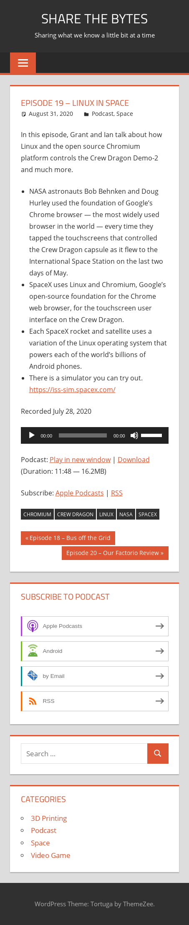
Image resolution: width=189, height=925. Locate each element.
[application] (95, 435)
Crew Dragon (75, 514)
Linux (106, 514)
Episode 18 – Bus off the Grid (70, 538)
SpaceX (148, 514)
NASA (126, 514)
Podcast (102, 114)
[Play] (32, 435)
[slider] (83, 435)
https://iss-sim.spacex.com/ (72, 389)
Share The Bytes (94, 18)
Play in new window (80, 459)
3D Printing (49, 818)
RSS (117, 493)
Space (124, 114)
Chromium (37, 514)
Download (134, 459)
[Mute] (134, 435)
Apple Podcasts (79, 493)
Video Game (51, 855)
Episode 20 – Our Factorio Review (112, 554)
